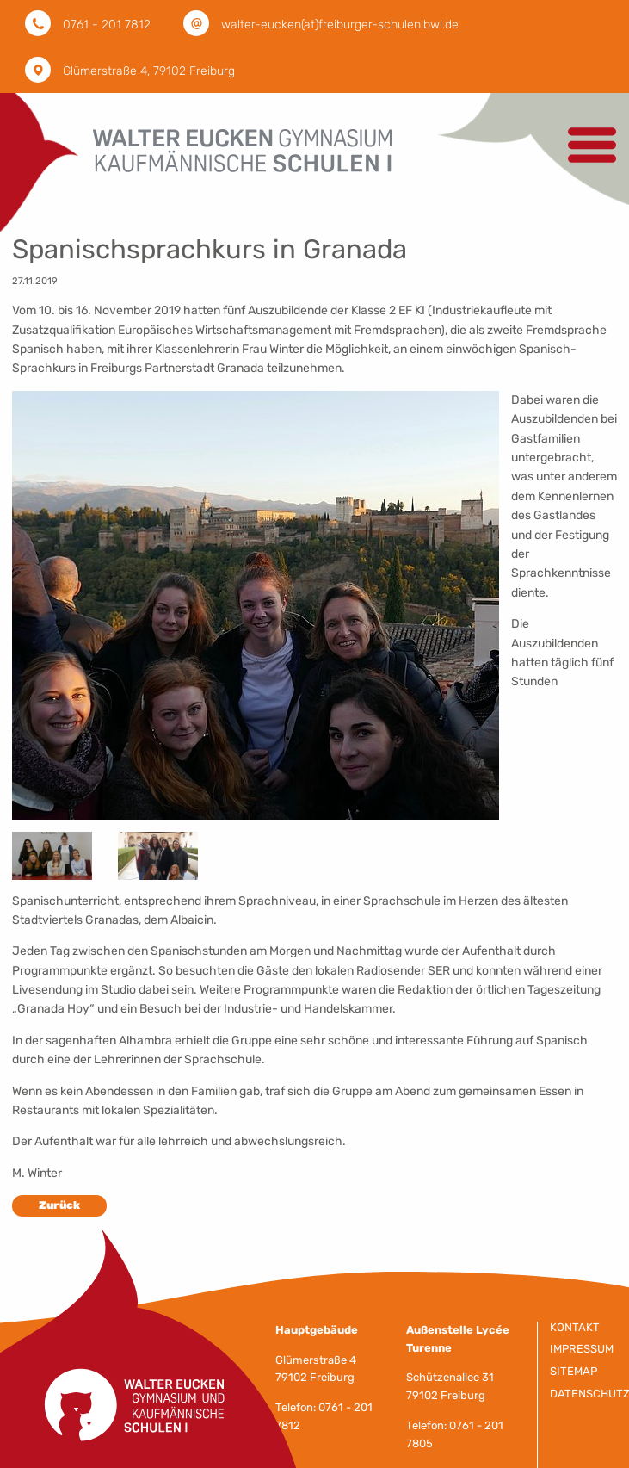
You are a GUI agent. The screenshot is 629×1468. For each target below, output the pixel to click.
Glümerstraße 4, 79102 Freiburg (149, 71)
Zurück (59, 1205)
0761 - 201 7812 (107, 24)
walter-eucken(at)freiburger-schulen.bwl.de (340, 24)
